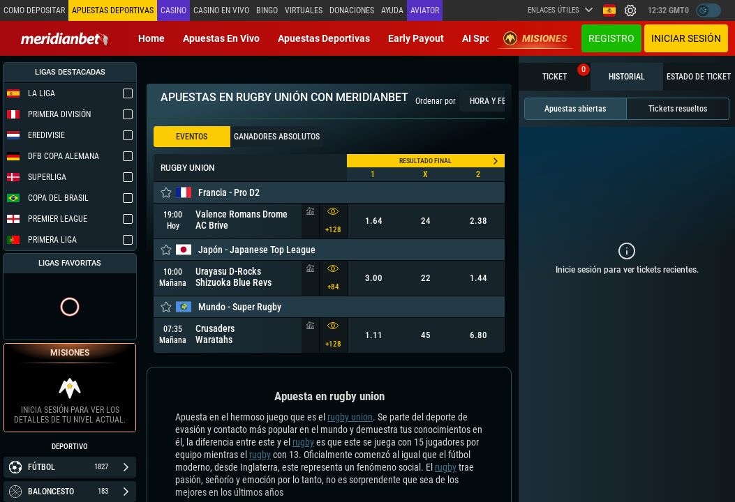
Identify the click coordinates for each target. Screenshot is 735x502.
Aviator (424, 10)
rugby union (350, 417)
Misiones (535, 38)
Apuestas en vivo (221, 38)
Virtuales (303, 10)
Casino (173, 10)
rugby (303, 442)
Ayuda (392, 10)
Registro (611, 38)
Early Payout (416, 38)
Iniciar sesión (686, 38)
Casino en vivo (221, 10)
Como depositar (34, 10)
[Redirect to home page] (66, 38)
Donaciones (351, 10)
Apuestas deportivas (324, 38)
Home (151, 38)
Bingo (267, 10)
